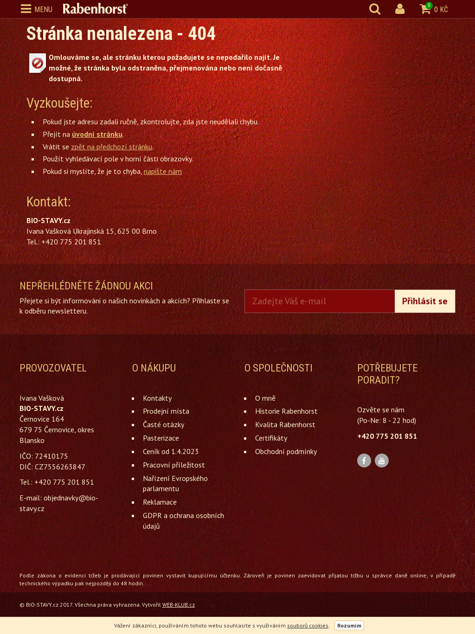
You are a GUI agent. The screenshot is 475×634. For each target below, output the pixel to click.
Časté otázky (163, 424)
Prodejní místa (166, 411)
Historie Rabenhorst (286, 411)
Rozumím (349, 625)
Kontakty (157, 398)
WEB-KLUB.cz (178, 604)
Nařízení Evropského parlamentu (175, 483)
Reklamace (160, 501)
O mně (265, 398)
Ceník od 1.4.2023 (171, 451)
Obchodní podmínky (286, 451)
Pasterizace (161, 437)
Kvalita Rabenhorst (285, 424)
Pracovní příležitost (174, 464)
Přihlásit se (425, 301)
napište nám (163, 171)
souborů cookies (307, 625)
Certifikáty (271, 437)
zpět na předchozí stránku (111, 146)
